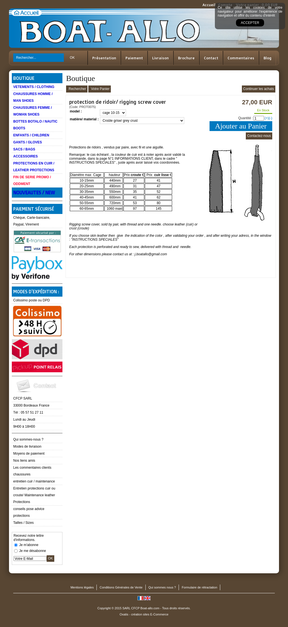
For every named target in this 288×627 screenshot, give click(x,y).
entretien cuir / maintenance (34, 481)
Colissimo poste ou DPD (31, 300)
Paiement (134, 58)
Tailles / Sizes (23, 523)
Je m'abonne (28, 545)
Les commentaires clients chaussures (32, 471)
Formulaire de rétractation (199, 587)
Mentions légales (82, 587)
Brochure (186, 58)
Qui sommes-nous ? (28, 439)
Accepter (250, 23)
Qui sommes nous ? (162, 587)
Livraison (160, 58)
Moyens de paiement (28, 453)
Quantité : (245, 118)
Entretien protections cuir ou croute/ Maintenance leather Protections (34, 495)
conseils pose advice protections (28, 512)
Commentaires (241, 58)
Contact (211, 58)
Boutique (23, 78)
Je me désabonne (32, 551)
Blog (267, 58)
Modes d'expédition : (36, 291)
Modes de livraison (27, 446)
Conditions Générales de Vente (121, 587)
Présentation (104, 58)
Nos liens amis (24, 461)
